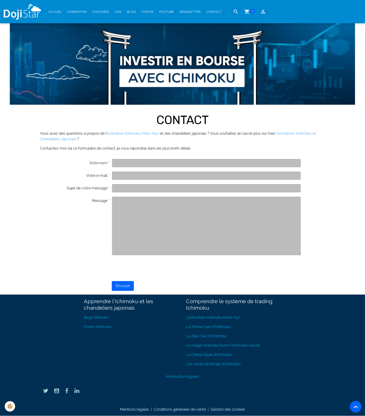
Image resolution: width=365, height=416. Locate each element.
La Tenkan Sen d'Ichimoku (208, 327)
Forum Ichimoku (98, 327)
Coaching (100, 11)
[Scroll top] (356, 407)
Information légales (182, 376)
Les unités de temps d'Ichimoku (213, 364)
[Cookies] (10, 406)
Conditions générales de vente (180, 409)
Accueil (55, 11)
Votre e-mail (96, 175)
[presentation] (147, 268)
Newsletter (190, 11)
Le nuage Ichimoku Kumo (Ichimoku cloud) (223, 345)
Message (99, 200)
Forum (147, 11)
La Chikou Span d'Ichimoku (209, 354)
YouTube (166, 11)
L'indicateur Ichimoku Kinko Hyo (213, 317)
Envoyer (123, 286)
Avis (118, 11)
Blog (131, 11)
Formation (77, 11)
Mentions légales (134, 409)
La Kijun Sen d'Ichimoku (206, 336)
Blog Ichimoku (96, 317)
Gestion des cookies (227, 409)
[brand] (23, 12)
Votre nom (98, 163)
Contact (214, 11)
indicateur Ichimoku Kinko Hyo (133, 133)
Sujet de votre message (87, 188)
